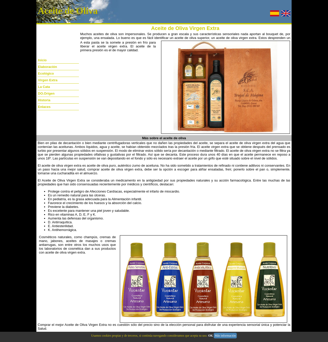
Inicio (42, 60)
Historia (44, 100)
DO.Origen (46, 93)
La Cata (44, 87)
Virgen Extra (47, 80)
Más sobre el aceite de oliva (164, 138)
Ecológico (46, 73)
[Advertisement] (53, 45)
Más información (225, 335)
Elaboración (47, 67)
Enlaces (44, 107)
